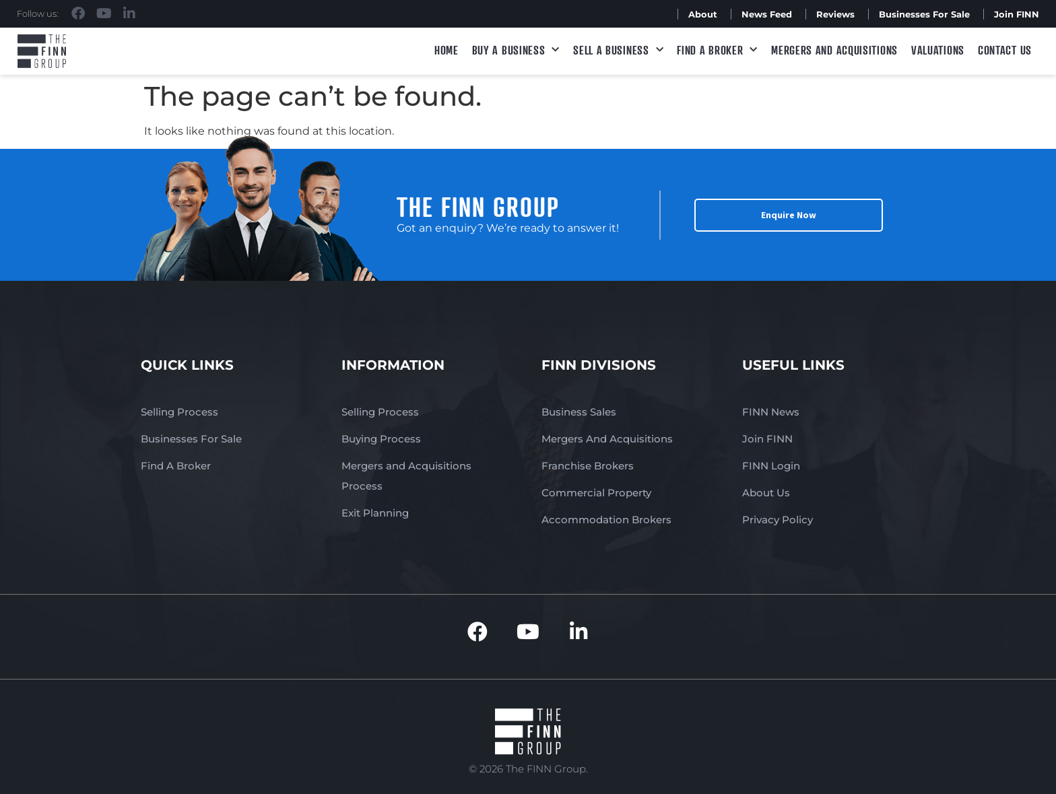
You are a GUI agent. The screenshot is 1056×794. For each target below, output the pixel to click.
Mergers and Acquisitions (834, 49)
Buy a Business (516, 50)
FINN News (770, 411)
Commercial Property (596, 492)
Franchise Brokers (587, 465)
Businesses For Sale (924, 14)
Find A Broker (717, 50)
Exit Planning (375, 512)
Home (446, 49)
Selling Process (179, 411)
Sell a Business (618, 50)
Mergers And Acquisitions (607, 438)
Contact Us (1005, 49)
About (702, 14)
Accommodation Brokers (606, 519)
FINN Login (771, 465)
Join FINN (1016, 14)
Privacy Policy (777, 519)
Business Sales (578, 411)
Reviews (835, 14)
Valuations (937, 49)
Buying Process (381, 438)
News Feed (766, 14)
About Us (766, 492)
